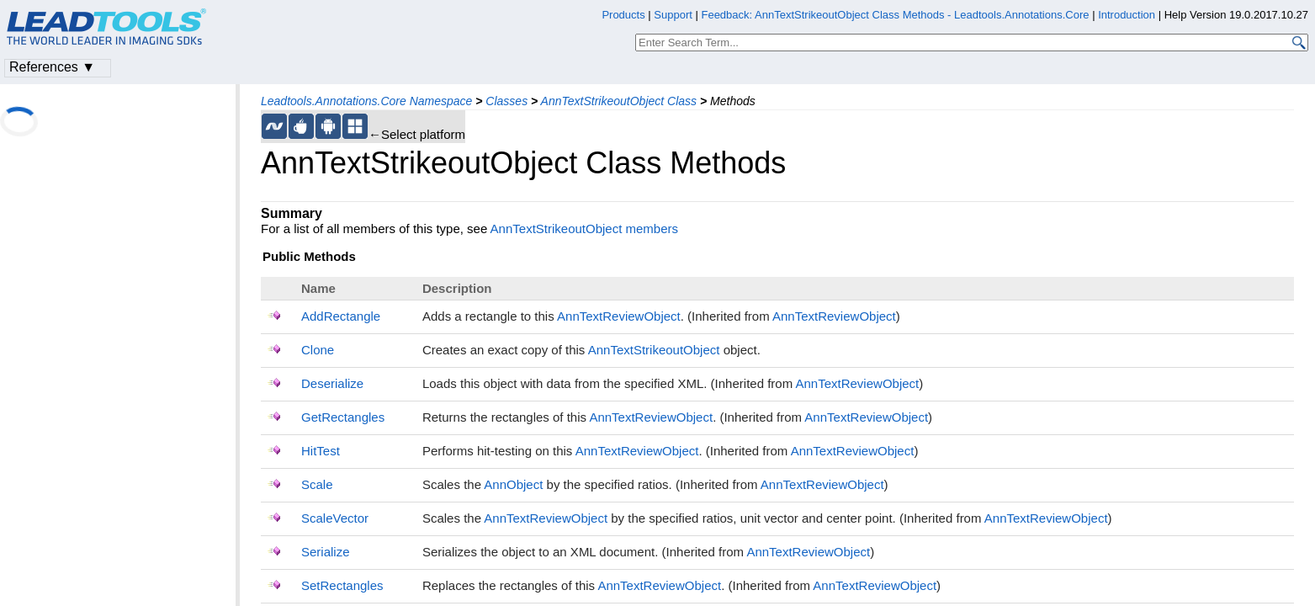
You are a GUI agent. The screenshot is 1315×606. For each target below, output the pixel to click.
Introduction (1126, 14)
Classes (506, 101)
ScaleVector (335, 518)
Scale (317, 484)
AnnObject (513, 484)
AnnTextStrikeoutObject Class (619, 101)
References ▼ (52, 67)
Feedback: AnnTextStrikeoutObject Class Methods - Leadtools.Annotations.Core (896, 14)
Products (623, 14)
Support (673, 14)
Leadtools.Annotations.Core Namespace (366, 101)
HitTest (320, 451)
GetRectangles (342, 417)
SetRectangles (342, 585)
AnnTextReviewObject (619, 316)
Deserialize (332, 383)
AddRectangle (340, 316)
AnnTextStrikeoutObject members (584, 228)
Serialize (325, 552)
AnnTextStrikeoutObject (654, 350)
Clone (317, 350)
